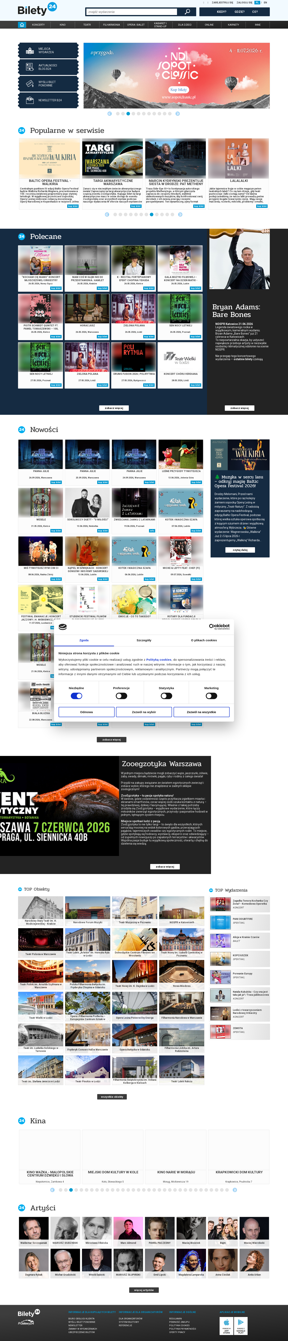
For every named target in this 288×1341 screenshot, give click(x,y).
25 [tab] (186, 1190)
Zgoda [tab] (84, 640)
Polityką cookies (159, 659)
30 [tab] (212, 1190)
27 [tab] (196, 1190)
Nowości (44, 429)
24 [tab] (180, 1190)
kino (63, 24)
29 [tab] (206, 1190)
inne (258, 24)
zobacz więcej (114, 408)
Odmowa (86, 712)
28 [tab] (201, 1190)
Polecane (45, 236)
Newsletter (75, 1325)
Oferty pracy (177, 1332)
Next (177, 113)
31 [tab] (217, 1190)
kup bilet (73, 206)
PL (257, 2)
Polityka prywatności (182, 1329)
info (152, 530)
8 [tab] (154, 114)
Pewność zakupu (179, 1322)
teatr (87, 24)
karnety (233, 24)
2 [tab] (123, 114)
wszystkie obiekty (112, 1096)
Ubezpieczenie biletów (81, 1332)
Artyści (43, 1208)
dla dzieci (184, 24)
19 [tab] (154, 1190)
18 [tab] (149, 1190)
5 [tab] (139, 114)
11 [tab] (170, 114)
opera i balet (136, 24)
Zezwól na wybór (144, 712)
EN (265, 2)
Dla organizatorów (130, 1318)
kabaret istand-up (160, 25)
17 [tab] (144, 1190)
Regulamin (175, 1318)
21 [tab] (165, 1190)
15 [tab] (134, 1190)
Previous (109, 113)
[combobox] (131, 11)
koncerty (38, 24)
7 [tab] (149, 114)
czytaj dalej (240, 549)
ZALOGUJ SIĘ (244, 2)
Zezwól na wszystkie (201, 712)
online (209, 24)
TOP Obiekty (36, 889)
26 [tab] (191, 1190)
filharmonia (111, 24)
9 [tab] (160, 114)
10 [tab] (165, 114)
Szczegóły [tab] (144, 640)
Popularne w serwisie (67, 130)
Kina (38, 1121)
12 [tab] (173, 215)
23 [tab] (175, 1190)
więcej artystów (144, 1290)
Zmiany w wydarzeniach (82, 1329)
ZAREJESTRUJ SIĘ (222, 2)
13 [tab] (123, 1190)
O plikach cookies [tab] (204, 640)
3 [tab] (128, 114)
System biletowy (129, 1322)
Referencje (125, 1325)
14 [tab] (128, 1190)
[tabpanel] (177, 75)
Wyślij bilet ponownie (81, 1322)
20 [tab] (160, 1190)
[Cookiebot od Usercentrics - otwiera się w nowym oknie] (212, 627)
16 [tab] (139, 1190)
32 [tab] (222, 1190)
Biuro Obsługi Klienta (81, 1318)
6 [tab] (144, 114)
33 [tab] (227, 1190)
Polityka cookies (179, 1325)
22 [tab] (170, 1190)
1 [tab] (118, 114)
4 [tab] (134, 114)
